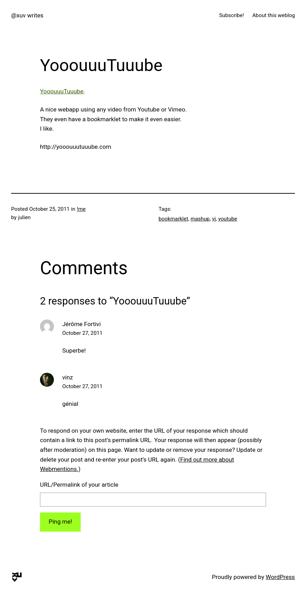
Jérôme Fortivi (81, 324)
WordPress (280, 576)
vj (214, 219)
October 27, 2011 (82, 333)
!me (81, 209)
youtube (227, 219)
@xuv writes (27, 15)
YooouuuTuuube (61, 91)
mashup (200, 219)
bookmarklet (173, 219)
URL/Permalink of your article (79, 484)
